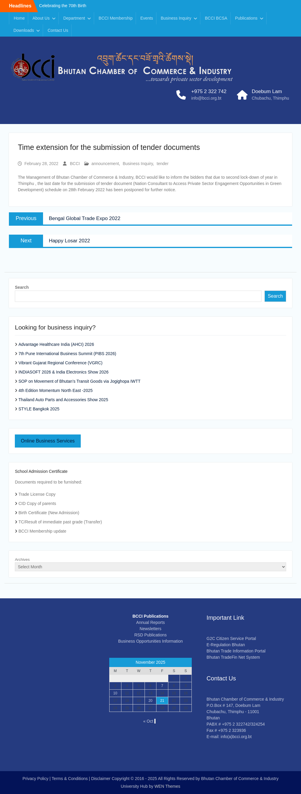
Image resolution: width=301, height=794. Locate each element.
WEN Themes (167, 786)
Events (146, 18)
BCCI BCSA (216, 18)
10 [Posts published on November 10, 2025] (115, 693)
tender (163, 163)
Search (22, 287)
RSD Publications (150, 635)
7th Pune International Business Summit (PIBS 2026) (67, 353)
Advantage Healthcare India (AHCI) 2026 (56, 344)
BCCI (75, 163)
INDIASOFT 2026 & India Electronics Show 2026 (63, 372)
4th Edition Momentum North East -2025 (55, 390)
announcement (105, 163)
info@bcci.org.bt (206, 98)
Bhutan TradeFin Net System (233, 657)
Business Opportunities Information (150, 641)
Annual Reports (150, 622)
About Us (41, 18)
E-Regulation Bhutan (226, 644)
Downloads (23, 30)
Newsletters (150, 628)
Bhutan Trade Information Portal (236, 651)
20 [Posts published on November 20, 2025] (150, 701)
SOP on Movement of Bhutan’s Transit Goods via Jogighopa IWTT (79, 381)
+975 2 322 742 (208, 91)
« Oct (148, 721)
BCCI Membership (115, 18)
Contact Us (57, 30)
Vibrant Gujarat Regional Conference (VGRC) (60, 362)
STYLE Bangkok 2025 (38, 409)
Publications (246, 18)
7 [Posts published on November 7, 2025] (162, 686)
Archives (22, 559)
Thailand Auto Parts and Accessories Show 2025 (63, 399)
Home (19, 18)
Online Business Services (48, 440)
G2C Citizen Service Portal (231, 638)
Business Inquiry (176, 18)
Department (74, 18)
